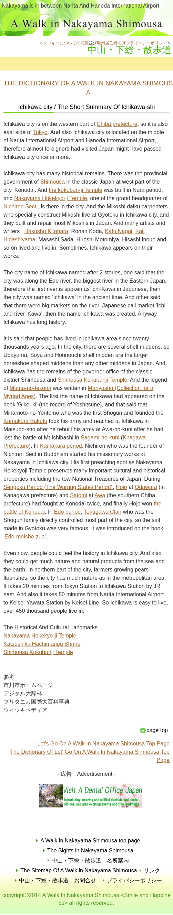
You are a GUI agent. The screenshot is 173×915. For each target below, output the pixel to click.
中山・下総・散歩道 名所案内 (90, 860)
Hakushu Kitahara (46, 231)
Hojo (121, 487)
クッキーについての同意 (66, 43)
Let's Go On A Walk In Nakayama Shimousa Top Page (103, 744)
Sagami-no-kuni (100, 437)
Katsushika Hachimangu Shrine (41, 644)
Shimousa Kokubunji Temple (92, 380)
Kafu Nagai (118, 231)
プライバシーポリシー (134, 880)
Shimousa (52, 182)
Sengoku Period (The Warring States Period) (58, 487)
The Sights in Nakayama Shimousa (90, 850)
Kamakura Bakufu (25, 421)
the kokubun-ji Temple (75, 190)
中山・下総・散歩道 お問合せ (57, 880)
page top (157, 730)
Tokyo (40, 132)
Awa (99, 495)
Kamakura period (61, 446)
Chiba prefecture (116, 124)
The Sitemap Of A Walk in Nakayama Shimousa (78, 870)
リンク (152, 870)
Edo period (67, 512)
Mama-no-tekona (30, 388)
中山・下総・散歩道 (86, 24)
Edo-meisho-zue (24, 537)
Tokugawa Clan (102, 512)
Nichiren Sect (19, 206)
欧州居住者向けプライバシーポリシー (132, 43)
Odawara (146, 487)
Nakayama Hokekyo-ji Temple (50, 198)
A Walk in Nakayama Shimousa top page (90, 840)
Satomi (78, 495)
